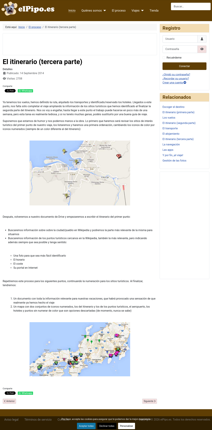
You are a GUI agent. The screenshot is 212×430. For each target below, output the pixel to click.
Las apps (168, 149)
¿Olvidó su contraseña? (176, 74)
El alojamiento (171, 133)
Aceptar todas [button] (86, 426)
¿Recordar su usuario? (176, 78)
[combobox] (191, 6)
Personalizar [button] (126, 426)
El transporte (170, 128)
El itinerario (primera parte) (178, 112)
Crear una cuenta (174, 82)
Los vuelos (169, 117)
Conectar (184, 66)
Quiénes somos (91, 10)
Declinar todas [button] (106, 426)
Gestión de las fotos (174, 160)
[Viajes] (142, 10)
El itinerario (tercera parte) (178, 139)
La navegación (171, 144)
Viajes (135, 10)
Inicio (71, 10)
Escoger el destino (173, 107)
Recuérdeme (174, 57)
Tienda (154, 10)
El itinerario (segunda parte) (179, 123)
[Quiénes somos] (104, 10)
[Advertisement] (67, 43)
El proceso (119, 10)
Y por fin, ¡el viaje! (173, 155)
